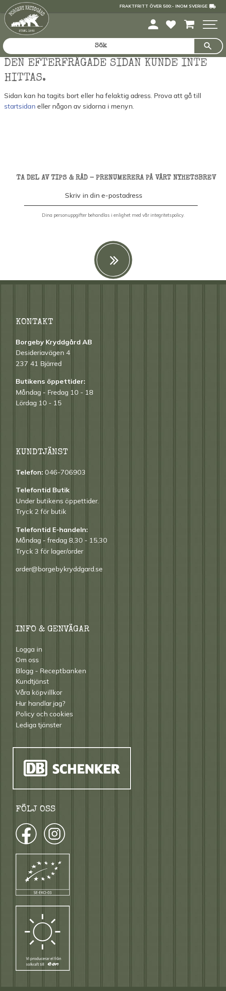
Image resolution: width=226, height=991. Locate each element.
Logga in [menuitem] (29, 649)
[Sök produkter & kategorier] (98, 46)
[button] (210, 25)
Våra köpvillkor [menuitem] (39, 692)
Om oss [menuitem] (27, 659)
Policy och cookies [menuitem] (44, 714)
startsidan (19, 106)
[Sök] (208, 46)
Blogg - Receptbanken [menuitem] (51, 670)
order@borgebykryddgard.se (59, 569)
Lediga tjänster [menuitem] (39, 725)
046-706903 (65, 472)
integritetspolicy (166, 215)
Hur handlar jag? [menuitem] (40, 703)
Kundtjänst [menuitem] (32, 681)
